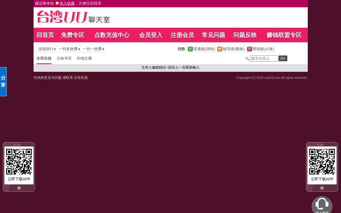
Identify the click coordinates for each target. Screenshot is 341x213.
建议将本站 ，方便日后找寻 (68, 3)
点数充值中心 (111, 35)
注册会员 (182, 35)
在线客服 (81, 78)
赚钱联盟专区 (284, 35)
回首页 (45, 35)
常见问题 (213, 35)
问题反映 (245, 35)
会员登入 (150, 35)
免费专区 (72, 35)
